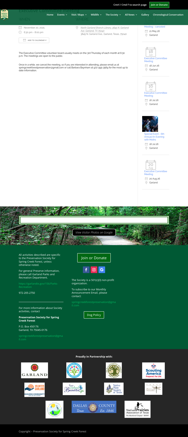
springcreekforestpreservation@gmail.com (41, 337)
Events (61, 15)
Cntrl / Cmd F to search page (130, 4)
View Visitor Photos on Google (94, 232)
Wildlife (95, 15)
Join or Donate (159, 4)
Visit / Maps (77, 15)
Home (50, 15)
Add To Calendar (34, 40)
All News (130, 15)
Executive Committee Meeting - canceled (155, 25)
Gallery (145, 15)
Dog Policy (94, 315)
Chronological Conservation (168, 15)
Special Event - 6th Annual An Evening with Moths (154, 137)
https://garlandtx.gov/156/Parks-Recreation (38, 285)
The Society (112, 15)
